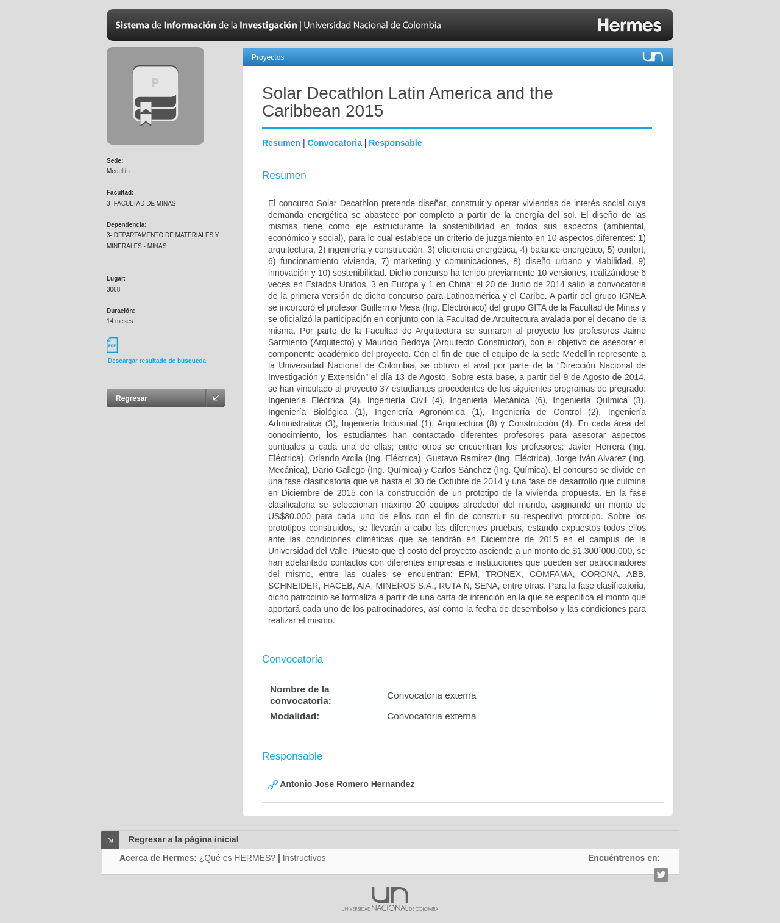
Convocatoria (334, 143)
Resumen (281, 143)
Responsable (395, 143)
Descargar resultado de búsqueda (157, 360)
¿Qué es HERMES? (237, 858)
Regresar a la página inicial (184, 839)
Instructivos (304, 858)
